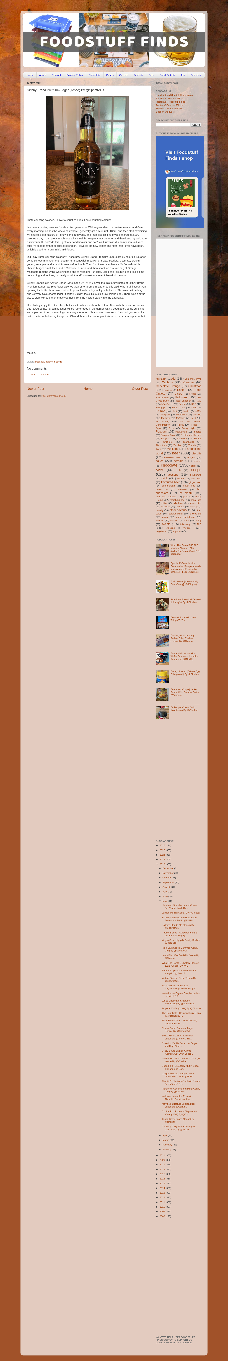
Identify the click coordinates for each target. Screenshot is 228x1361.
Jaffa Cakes (166, 404)
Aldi (173, 378)
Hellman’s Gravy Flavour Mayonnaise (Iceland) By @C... (180, 987)
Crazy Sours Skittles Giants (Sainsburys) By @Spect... (177, 1052)
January (167, 1149)
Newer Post (35, 388)
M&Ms (198, 411)
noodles (180, 506)
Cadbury (167, 382)
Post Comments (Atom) (54, 396)
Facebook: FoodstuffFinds (170, 98)
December (168, 868)
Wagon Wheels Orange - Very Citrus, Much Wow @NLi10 (178, 1075)
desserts (173, 474)
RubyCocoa (166, 438)
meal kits (196, 500)
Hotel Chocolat (183, 400)
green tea (162, 489)
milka (164, 503)
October (167, 877)
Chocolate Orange (168, 386)
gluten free (189, 485)
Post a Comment (40, 374)
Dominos (168, 390)
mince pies (195, 503)
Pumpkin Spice (168, 435)
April (165, 1135)
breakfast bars (172, 457)
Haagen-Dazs (162, 397)
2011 (163, 1202)
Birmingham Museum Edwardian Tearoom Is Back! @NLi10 (179, 919)
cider (193, 465)
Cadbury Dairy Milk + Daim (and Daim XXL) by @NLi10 (179, 1128)
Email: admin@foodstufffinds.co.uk (174, 95)
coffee (160, 470)
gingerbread (168, 485)
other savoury (178, 510)
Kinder (194, 407)
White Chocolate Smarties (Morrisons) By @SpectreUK (178, 1002)
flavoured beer (170, 482)
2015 (163, 1183)
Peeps (194, 425)
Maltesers (181, 414)
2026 (163, 845)
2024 (163, 854)
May (165, 901)
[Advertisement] (90, 336)
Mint (193, 418)
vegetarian (161, 531)
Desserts (195, 75)
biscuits (196, 453)
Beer (151, 75)
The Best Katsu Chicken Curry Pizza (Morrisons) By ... (181, 1014)
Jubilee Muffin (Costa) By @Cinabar (181, 912)
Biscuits (138, 75)
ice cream (186, 493)
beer (37, 361)
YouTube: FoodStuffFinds (169, 108)
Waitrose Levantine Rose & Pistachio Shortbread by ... (177, 1097)
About (42, 75)
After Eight (161, 379)
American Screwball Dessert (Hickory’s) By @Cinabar (185, 601)
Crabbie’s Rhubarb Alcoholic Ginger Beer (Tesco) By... (181, 1082)
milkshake (178, 503)
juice (185, 496)
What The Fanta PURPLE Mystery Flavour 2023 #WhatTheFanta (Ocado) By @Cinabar (185, 549)
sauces (160, 520)
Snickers (168, 442)
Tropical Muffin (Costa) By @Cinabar (181, 1008)
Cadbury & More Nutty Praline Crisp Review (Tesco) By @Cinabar (182, 638)
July (164, 891)
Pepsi (158, 428)
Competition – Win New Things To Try (183, 619)
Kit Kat (160, 411)
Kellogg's (160, 407)
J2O (199, 401)
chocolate (169, 465)
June (165, 896)
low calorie (47, 361)
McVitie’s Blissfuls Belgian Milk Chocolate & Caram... (178, 1105)
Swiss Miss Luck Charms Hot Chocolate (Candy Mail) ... (177, 1037)
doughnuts (195, 474)
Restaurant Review (191, 435)
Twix (158, 449)
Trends (192, 445)
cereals (178, 460)
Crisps (110, 75)
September (168, 882)
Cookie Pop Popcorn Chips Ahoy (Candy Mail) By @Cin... (179, 1113)
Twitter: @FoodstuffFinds (169, 105)
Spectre (58, 361)
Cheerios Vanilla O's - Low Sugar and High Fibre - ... (179, 1044)
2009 (163, 1211)
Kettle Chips (178, 407)
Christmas (194, 386)
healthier (182, 489)
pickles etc (195, 513)
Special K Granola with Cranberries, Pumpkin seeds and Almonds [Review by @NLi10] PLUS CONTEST (185, 567)
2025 (163, 850)
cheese (197, 461)
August (166, 887)
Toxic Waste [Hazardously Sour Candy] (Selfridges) (184, 583)
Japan (182, 404)
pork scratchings (185, 517)
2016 (163, 1178)
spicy (198, 520)
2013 (163, 1192)
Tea (183, 75)
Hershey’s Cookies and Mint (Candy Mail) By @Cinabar (181, 1090)
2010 (163, 1206)
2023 (163, 859)
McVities (180, 418)
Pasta (180, 424)
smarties (174, 520)
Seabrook (182, 438)
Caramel (188, 382)
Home (30, 75)
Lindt (174, 411)
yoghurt (177, 531)
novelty (160, 510)
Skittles (197, 438)
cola (179, 470)
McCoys (165, 418)
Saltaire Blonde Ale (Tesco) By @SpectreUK (178, 926)
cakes (159, 460)
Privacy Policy (74, 75)
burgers (191, 457)
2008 (163, 1216)
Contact (56, 75)
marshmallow (177, 500)
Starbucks (188, 442)
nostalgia (194, 507)
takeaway (185, 524)
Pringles (197, 431)
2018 (163, 1169)
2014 (163, 1188)
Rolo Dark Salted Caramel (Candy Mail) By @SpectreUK (180, 949)
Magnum (165, 414)
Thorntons (161, 445)
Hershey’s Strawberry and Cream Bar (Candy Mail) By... (179, 906)
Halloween (181, 397)
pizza (165, 517)
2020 (163, 1160)
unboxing (170, 528)
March (166, 1140)
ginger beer (195, 482)
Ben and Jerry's (193, 378)
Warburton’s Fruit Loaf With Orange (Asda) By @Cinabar (181, 1060)
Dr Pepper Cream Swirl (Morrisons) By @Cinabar (184, 708)
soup (186, 520)
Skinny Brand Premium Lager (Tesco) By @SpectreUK (177, 1029)
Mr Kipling (162, 421)
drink (164, 478)
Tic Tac (177, 445)
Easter (181, 389)
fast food (196, 478)
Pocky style (188, 428)
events (181, 478)
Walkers (172, 448)
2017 (163, 1174)
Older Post (140, 388)
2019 (163, 1164)
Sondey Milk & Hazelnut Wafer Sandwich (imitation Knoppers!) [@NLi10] (184, 656)
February (167, 1144)
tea (199, 524)
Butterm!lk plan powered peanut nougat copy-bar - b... (179, 972)
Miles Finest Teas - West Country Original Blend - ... (179, 1022)
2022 (163, 864)
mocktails (165, 506)
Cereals (123, 75)
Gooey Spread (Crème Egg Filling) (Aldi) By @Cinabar (185, 673)
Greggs (192, 394)
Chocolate (95, 75)
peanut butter (176, 513)
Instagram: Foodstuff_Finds (170, 101)
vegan (187, 527)
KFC (193, 404)
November (168, 873)
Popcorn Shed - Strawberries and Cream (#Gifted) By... (180, 934)
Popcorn (161, 431)
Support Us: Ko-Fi (165, 111)
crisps (196, 469)
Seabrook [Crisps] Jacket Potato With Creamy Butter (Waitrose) (184, 692)
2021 (163, 1155)
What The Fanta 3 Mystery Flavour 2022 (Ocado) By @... (180, 964)
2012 (163, 1197)
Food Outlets (167, 75)
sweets (166, 524)
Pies (171, 428)
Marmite (197, 414)
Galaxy (178, 393)
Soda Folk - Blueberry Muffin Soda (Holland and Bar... (180, 1067)
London (186, 411)
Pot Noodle (181, 431)
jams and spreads (166, 496)
